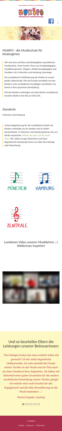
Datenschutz (40, 425)
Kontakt (21, 425)
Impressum (30, 425)
